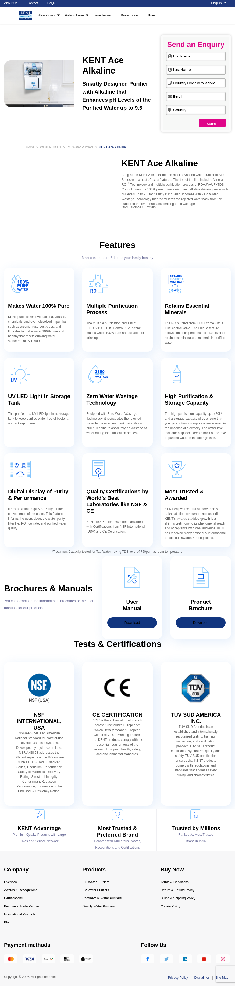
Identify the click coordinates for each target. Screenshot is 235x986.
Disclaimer (201, 978)
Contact (32, 3)
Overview (10, 882)
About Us (10, 3)
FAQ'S (51, 3)
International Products (19, 914)
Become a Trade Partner (21, 906)
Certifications (13, 898)
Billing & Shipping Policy (178, 898)
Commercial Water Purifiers (102, 898)
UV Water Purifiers (95, 890)
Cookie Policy (170, 906)
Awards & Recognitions (20, 890)
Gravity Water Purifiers (98, 906)
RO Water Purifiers (80, 147)
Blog (7, 922)
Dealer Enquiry (103, 15)
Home (151, 15)
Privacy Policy (178, 978)
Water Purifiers (47, 15)
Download (132, 623)
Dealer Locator (130, 15)
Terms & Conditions (175, 882)
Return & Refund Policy (177, 890)
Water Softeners (74, 15)
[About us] (221, 3)
